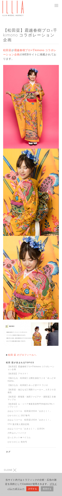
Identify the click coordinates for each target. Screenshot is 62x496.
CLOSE (10, 470)
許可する (32, 489)
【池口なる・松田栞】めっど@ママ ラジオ (28, 385)
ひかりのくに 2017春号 (19, 415)
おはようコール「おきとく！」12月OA (26, 429)
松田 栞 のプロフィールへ (22, 355)
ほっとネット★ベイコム (19, 437)
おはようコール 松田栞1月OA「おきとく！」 (30, 420)
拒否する (47, 489)
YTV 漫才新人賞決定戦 (18, 424)
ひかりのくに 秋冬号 (17, 442)
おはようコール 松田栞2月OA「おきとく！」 (30, 411)
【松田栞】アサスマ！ (18, 373)
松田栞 (7, 50)
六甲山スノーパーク (17, 433)
